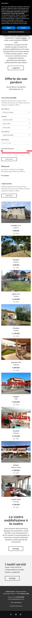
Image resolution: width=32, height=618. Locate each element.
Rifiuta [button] (9, 27)
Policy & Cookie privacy (16, 606)
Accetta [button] (23, 27)
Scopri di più (9, 195)
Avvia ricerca (9, 159)
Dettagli (16, 549)
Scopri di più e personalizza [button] (16, 32)
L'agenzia (16, 68)
